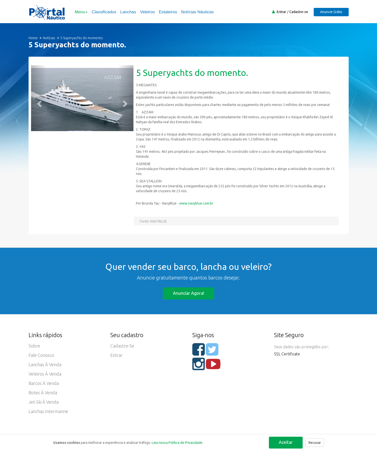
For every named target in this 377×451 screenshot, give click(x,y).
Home (33, 38)
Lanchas (128, 12)
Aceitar (286, 442)
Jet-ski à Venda (44, 401)
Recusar (315, 443)
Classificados (104, 12)
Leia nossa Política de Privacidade (177, 443)
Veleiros (147, 12)
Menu (81, 12)
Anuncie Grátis (331, 12)
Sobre (34, 345)
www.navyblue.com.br (196, 203)
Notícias (49, 38)
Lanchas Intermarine (48, 411)
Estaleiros (168, 12)
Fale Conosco (41, 355)
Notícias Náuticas (197, 12)
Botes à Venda (43, 392)
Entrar (281, 12)
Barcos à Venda (44, 383)
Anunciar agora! (188, 293)
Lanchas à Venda (45, 364)
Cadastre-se (298, 12)
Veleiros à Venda (45, 373)
